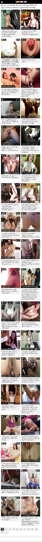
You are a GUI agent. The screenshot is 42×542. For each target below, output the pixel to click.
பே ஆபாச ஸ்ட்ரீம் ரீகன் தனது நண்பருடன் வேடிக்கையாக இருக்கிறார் (30, 32)
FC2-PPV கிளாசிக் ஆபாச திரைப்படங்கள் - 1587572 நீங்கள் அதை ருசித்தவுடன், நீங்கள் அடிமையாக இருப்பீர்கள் (30, 92)
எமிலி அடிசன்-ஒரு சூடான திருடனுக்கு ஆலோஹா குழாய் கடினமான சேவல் (10, 465)
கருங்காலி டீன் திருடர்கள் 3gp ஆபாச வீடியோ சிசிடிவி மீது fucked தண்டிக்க (30, 438)
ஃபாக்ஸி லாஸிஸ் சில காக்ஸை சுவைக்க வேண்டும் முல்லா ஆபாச (10, 235)
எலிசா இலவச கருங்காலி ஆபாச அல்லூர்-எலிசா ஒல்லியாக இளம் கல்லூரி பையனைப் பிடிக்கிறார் (29, 207)
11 (2, 532)
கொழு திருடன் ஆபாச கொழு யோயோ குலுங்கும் (10, 176)
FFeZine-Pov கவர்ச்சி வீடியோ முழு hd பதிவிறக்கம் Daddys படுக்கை (30, 235)
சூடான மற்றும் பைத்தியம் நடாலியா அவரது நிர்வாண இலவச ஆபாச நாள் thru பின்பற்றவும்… (10, 91)
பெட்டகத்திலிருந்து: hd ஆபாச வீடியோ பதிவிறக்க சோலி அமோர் (10, 121)
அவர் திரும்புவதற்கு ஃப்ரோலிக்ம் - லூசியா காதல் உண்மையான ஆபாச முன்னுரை (30, 149)
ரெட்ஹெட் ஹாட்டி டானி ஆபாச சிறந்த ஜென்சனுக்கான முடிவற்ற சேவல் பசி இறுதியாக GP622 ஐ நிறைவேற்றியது (30, 521)
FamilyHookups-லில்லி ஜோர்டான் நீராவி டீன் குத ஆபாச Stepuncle (30, 324)
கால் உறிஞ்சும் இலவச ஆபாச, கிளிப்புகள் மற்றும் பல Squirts (30, 465)
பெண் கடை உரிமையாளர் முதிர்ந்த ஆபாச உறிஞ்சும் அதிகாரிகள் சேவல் (10, 380)
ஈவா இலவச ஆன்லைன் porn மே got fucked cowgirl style (30, 353)
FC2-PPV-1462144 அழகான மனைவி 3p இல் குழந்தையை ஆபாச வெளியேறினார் (10, 207)
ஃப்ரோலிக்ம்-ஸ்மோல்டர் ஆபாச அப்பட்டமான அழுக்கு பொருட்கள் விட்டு (30, 492)
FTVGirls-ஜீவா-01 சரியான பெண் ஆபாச (10, 518)
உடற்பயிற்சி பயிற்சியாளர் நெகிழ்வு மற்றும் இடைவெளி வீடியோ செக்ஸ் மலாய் (30, 263)
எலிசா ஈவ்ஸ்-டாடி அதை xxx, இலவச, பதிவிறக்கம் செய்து (9, 438)
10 (36, 529)
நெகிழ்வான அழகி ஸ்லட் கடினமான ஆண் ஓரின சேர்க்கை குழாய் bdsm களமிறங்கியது (9, 33)
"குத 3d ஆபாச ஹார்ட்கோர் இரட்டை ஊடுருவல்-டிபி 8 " (10, 491)
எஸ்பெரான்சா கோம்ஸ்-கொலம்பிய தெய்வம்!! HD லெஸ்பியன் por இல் (30, 121)
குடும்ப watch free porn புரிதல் (29, 60)
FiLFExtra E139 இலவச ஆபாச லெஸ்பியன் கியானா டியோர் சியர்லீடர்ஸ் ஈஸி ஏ (30, 380)
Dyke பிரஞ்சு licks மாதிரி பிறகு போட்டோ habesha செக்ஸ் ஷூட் (9, 291)
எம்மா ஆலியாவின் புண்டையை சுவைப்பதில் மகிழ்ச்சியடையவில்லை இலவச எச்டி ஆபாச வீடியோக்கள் (30, 409)
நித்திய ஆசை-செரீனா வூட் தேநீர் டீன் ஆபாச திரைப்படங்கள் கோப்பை (10, 148)
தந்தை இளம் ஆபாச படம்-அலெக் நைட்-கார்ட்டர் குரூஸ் (10, 407)
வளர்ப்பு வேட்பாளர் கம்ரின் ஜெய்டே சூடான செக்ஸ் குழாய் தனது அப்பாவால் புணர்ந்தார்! (10, 325)
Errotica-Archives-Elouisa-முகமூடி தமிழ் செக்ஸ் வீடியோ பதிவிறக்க (9, 353)
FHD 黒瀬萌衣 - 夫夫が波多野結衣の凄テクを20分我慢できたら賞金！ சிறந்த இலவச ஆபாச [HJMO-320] (10, 62)
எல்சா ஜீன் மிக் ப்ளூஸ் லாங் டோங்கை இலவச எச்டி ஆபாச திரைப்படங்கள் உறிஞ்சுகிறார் (30, 178)
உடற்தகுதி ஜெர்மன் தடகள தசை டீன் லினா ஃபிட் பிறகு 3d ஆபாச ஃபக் (10, 262)
